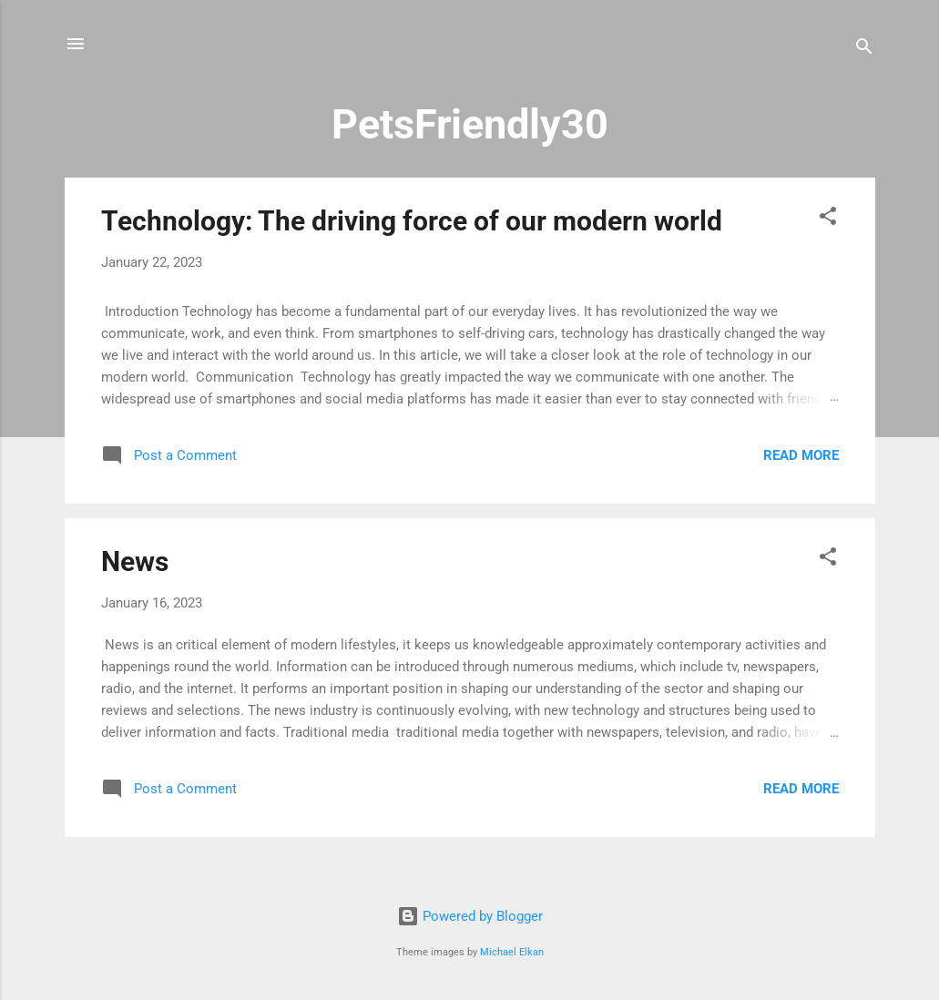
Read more (801, 455)
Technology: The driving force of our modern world (411, 221)
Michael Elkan (512, 952)
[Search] (864, 49)
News (134, 561)
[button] (828, 219)
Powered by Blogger (470, 916)
